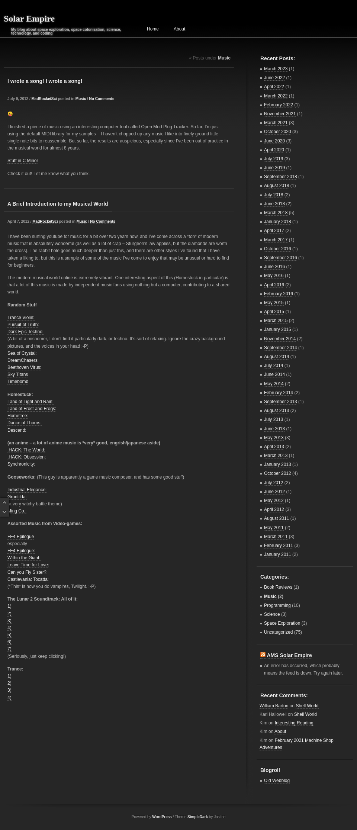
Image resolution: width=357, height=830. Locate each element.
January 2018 (277, 221)
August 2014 (276, 356)
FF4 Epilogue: (21, 550)
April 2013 (274, 446)
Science (272, 614)
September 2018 (280, 176)
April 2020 (274, 149)
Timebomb (17, 381)
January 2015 (277, 329)
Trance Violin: (21, 317)
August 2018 (276, 185)
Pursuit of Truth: (23, 324)
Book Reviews (278, 587)
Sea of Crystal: (22, 353)
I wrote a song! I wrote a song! (44, 81)
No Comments (102, 99)
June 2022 (274, 77)
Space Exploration (282, 623)
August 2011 (276, 518)
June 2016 (274, 266)
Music (80, 99)
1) (9, 606)
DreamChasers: (23, 360)
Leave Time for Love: (28, 564)
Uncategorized (278, 632)
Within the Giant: (24, 557)
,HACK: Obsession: (26, 457)
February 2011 (278, 545)
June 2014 (274, 374)
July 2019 (273, 158)
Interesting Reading (294, 723)
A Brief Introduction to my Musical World (57, 204)
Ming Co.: (16, 511)
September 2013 (280, 401)
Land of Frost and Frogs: (31, 408)
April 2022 (274, 86)
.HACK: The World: (26, 450)
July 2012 (273, 482)
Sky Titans (17, 374)
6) (9, 641)
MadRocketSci (44, 99)
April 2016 (274, 284)
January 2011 (277, 554)
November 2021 (280, 113)
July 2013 (273, 419)
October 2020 (277, 131)
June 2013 (274, 428)
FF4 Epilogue (20, 536)
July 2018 (273, 194)
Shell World (307, 705)
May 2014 (274, 383)
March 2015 (275, 320)
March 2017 (275, 239)
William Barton (274, 705)
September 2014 (280, 347)
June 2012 (274, 491)
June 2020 (274, 141)
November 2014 (280, 338)
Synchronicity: (21, 464)
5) (9, 634)
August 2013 (276, 410)
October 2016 (277, 248)
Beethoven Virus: (24, 367)
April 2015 (274, 311)
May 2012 (274, 500)
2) (9, 613)
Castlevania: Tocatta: (28, 579)
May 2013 (274, 437)
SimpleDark (197, 817)
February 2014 (278, 392)
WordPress (162, 817)
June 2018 (274, 203)
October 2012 (277, 473)
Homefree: (17, 415)
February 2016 (278, 293)
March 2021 (275, 122)
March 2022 (275, 96)
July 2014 (273, 365)
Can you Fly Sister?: (27, 572)
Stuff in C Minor (22, 160)
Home (153, 29)
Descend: (16, 430)
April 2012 (274, 509)
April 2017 (274, 230)
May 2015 (274, 302)
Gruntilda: (17, 496)
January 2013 (277, 464)
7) (9, 649)
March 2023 (275, 68)
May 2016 (274, 275)
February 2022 (278, 104)
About (179, 29)
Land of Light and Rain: (30, 401)
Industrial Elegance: (26, 489)
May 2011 (274, 527)
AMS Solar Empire (289, 655)
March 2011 (275, 536)
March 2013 (275, 455)
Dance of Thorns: (24, 422)
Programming (277, 605)
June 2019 (274, 167)
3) (9, 620)
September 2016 (280, 257)
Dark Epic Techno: (25, 331)
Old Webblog (277, 780)
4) (9, 627)
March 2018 (275, 212)
